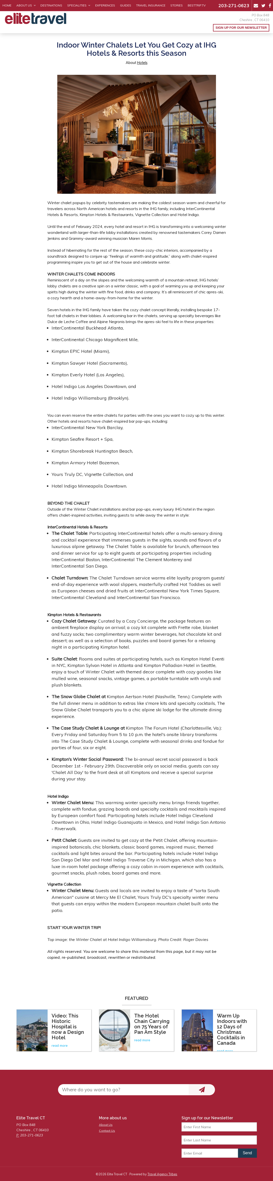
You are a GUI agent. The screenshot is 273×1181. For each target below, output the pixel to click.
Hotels (142, 62)
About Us (24, 5)
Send (247, 1153)
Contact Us (107, 1130)
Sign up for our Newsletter (241, 27)
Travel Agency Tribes (162, 1174)
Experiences (105, 5)
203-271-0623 (233, 5)
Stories (176, 5)
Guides (125, 5)
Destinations (51, 5)
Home (6, 5)
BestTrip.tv (197, 5)
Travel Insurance (150, 5)
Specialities (77, 5)
